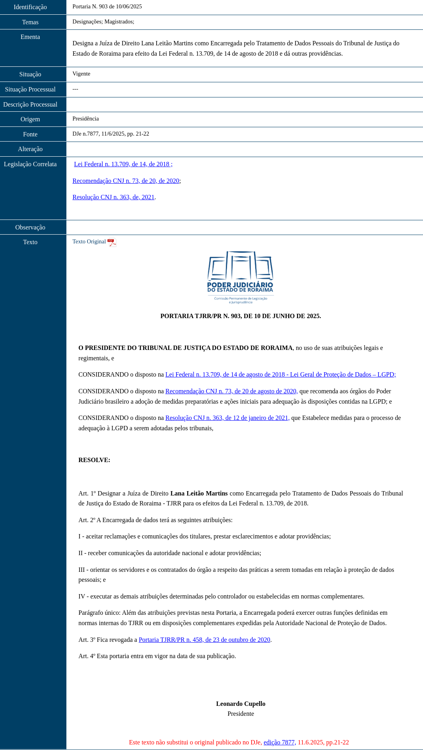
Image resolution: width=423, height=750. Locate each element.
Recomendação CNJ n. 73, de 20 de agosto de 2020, (231, 391)
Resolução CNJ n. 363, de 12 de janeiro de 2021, (227, 417)
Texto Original (89, 241)
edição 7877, (280, 742)
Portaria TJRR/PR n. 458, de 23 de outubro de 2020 (204, 639)
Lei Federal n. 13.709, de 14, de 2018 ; (123, 164)
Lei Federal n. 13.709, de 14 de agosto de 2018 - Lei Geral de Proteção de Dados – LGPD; (280, 374)
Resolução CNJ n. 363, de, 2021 (113, 197)
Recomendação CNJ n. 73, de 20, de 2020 (125, 180)
